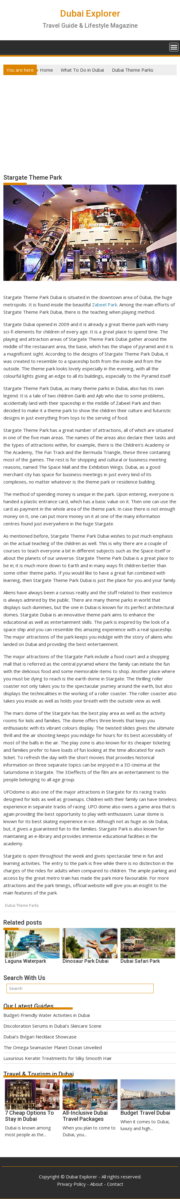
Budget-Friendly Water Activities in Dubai (46, 1015)
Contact (115, 1184)
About (96, 1184)
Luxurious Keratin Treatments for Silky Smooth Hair (57, 1058)
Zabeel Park (104, 304)
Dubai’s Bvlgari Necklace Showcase (40, 1037)
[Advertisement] (90, 121)
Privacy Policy (71, 1184)
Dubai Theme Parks (22, 905)
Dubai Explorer (90, 13)
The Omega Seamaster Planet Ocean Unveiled (52, 1047)
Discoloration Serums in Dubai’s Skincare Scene (52, 1026)
